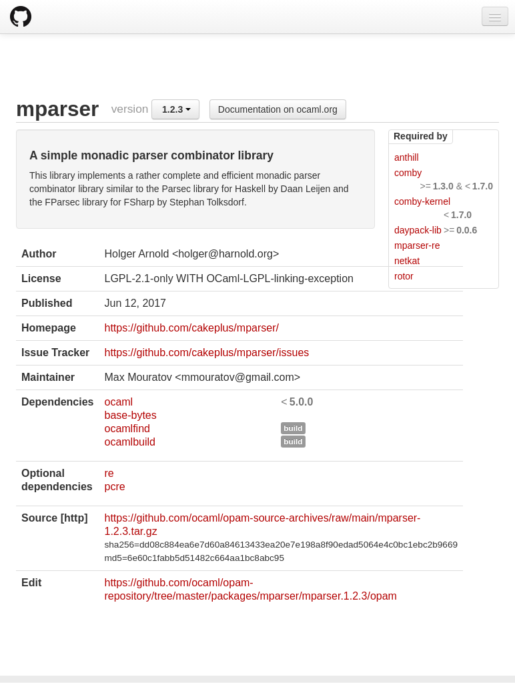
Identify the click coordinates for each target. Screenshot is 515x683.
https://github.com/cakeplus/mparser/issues (206, 352)
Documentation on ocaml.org (278, 109)
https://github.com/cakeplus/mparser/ (191, 327)
